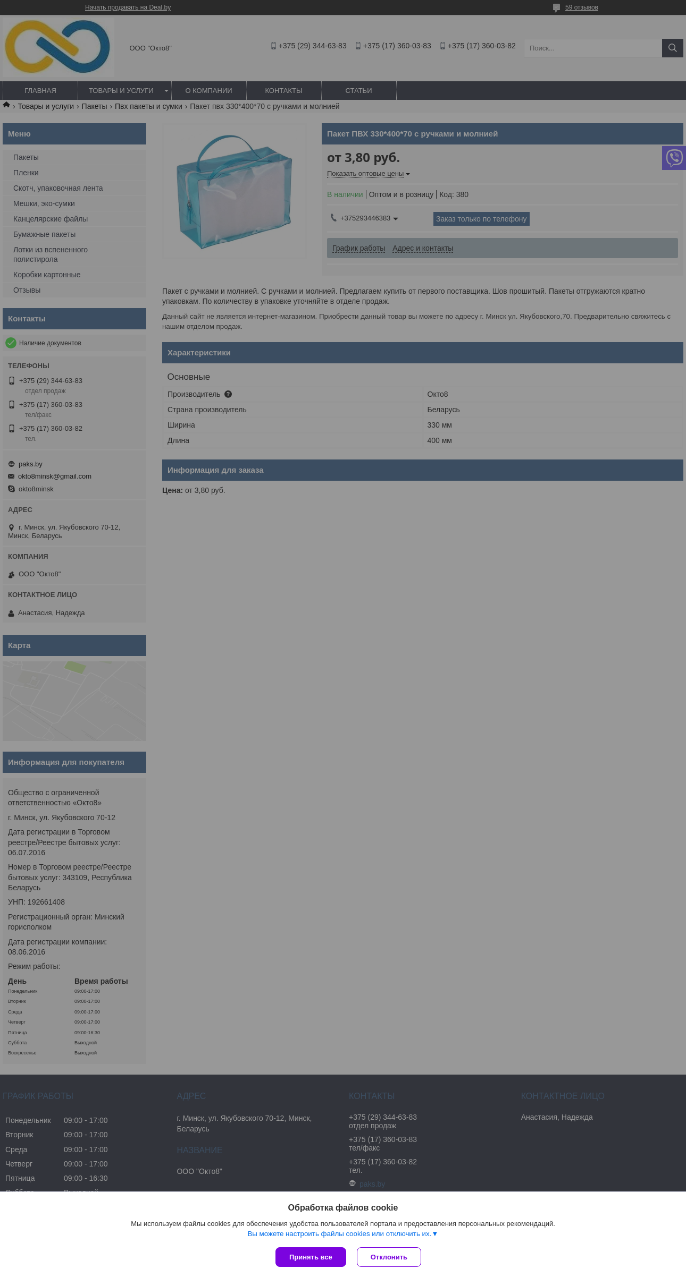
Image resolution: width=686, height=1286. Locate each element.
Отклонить (389, 1257)
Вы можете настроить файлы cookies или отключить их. (339, 1234)
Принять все (310, 1257)
